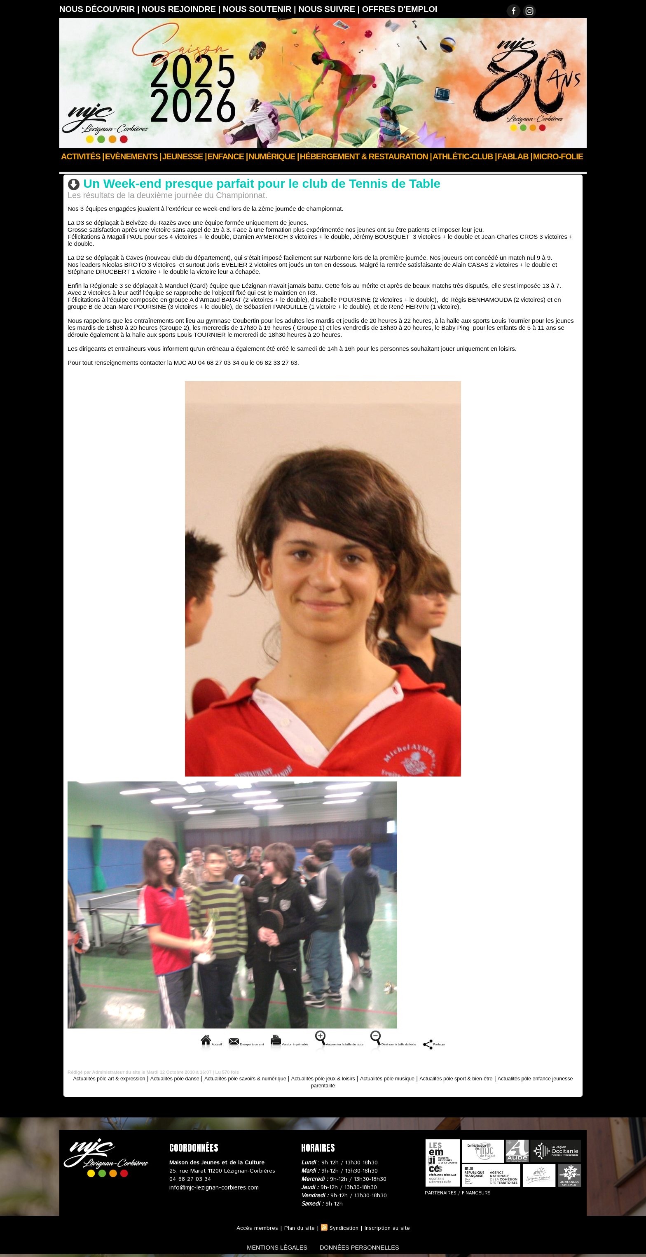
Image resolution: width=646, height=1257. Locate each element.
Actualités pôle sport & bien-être (209, 167)
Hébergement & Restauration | (366, 156)
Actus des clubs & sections (121, 167)
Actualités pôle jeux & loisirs (369, 1077)
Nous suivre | (330, 9)
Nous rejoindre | (182, 9)
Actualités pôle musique (444, 1077)
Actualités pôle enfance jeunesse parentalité (323, 1084)
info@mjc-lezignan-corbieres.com (212, 1186)
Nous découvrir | (100, 9)
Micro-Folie (558, 156)
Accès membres (254, 1227)
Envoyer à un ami (195, 1043)
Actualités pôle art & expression (116, 1077)
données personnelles (366, 1246)
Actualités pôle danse (193, 1077)
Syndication (343, 1227)
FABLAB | (515, 156)
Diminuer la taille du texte (437, 1043)
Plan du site (297, 1227)
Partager (502, 1043)
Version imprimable (264, 1043)
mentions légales (271, 1246)
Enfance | (228, 156)
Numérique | (273, 156)
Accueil (69, 167)
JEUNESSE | (184, 156)
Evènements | (133, 156)
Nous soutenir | (260, 9)
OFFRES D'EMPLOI (400, 9)
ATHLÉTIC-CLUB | (465, 156)
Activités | (82, 156)
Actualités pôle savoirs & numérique (277, 1077)
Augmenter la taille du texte (346, 1043)
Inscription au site (389, 1227)
